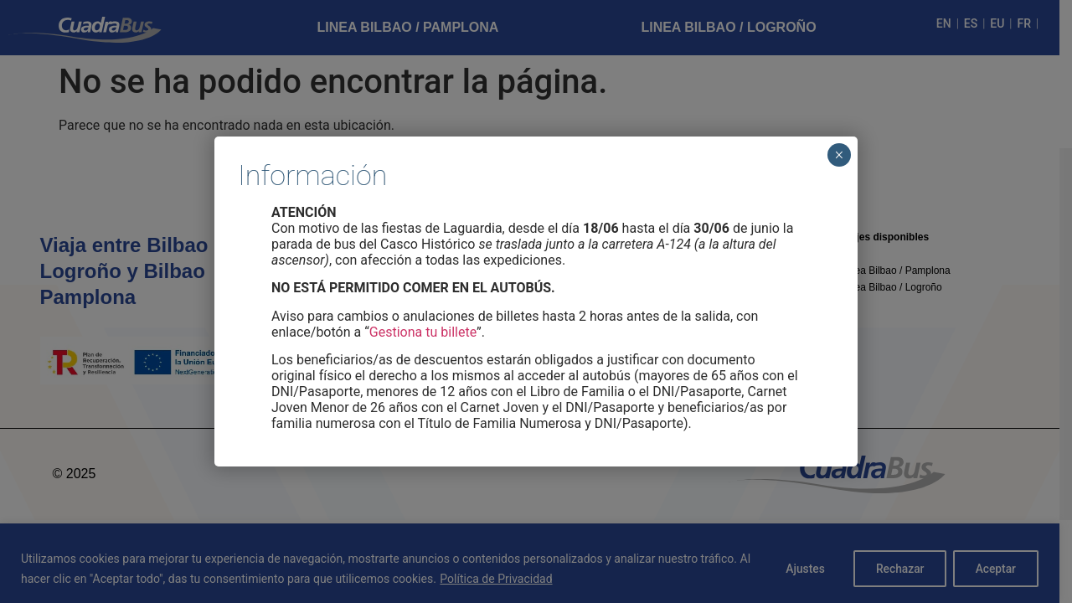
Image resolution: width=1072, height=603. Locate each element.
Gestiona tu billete (423, 332)
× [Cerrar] (838, 155)
